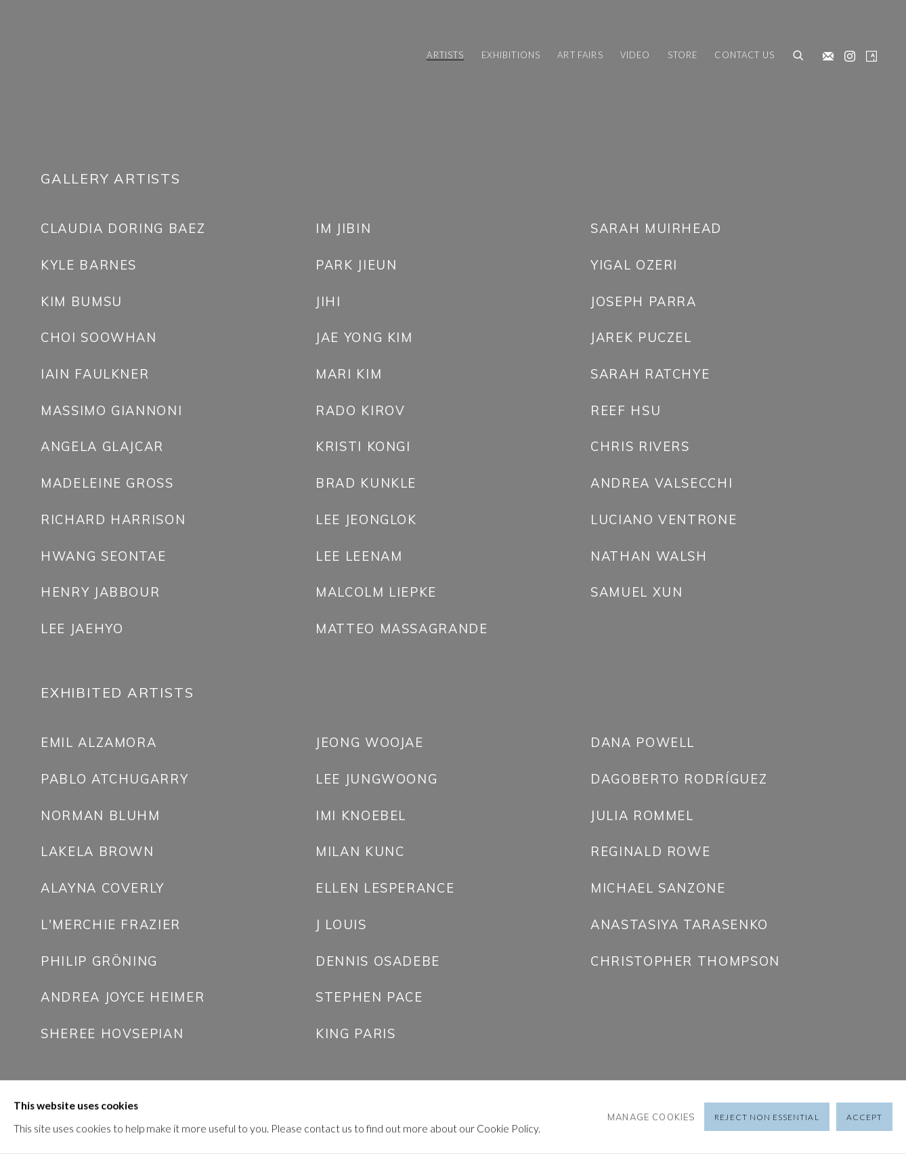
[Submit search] (799, 56)
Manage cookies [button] (651, 1116)
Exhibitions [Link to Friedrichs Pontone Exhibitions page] (511, 54)
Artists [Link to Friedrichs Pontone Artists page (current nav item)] (445, 54)
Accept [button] (864, 1118)
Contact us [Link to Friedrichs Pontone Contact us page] (744, 54)
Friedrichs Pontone (88, 56)
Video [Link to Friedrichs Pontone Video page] (635, 54)
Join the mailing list (825, 53)
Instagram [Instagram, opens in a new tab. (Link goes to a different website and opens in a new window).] (846, 53)
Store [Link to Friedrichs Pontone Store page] (683, 54)
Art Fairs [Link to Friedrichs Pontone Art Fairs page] (580, 54)
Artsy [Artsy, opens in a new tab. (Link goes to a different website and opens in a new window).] (868, 53)
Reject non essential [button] (766, 1118)
